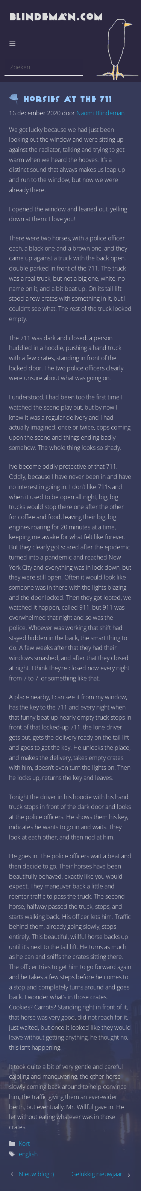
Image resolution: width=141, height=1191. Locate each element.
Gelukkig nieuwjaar (96, 1174)
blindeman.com (56, 17)
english (28, 1154)
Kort (24, 1143)
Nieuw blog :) (36, 1174)
